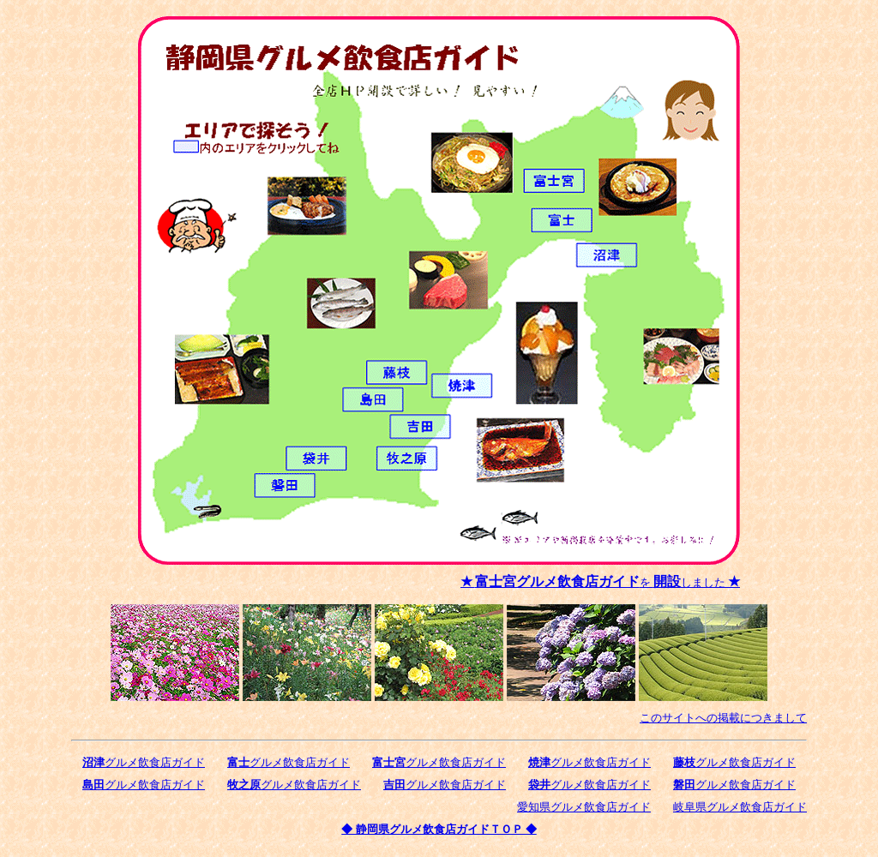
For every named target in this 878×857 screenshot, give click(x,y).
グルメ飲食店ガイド (143, 762)
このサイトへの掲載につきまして (723, 717)
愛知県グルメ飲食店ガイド (584, 806)
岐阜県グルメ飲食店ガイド (740, 806)
